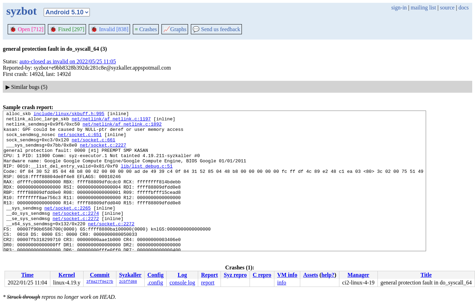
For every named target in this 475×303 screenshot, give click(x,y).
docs (464, 7)
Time (27, 275)
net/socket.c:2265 (67, 228)
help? (327, 275)
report (207, 283)
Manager (358, 275)
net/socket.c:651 (80, 139)
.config (155, 283)
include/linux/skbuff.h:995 (69, 114)
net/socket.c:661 (93, 146)
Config (155, 275)
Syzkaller (130, 275)
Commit (99, 275)
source (447, 7)
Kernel (66, 275)
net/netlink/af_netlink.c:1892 (121, 127)
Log (182, 275)
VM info (287, 275)
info (281, 283)
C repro (262, 275)
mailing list (423, 7)
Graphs (174, 29)
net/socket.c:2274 (75, 234)
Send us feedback (216, 29)
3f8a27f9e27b (99, 282)
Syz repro (235, 275)
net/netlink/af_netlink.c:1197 (111, 121)
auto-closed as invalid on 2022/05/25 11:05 (68, 61)
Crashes (146, 29)
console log (182, 283)
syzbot (21, 11)
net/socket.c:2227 (103, 152)
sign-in (398, 7)
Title (426, 275)
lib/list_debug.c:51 (146, 177)
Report (209, 275)
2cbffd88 (128, 282)
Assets (310, 275)
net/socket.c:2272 (75, 240)
